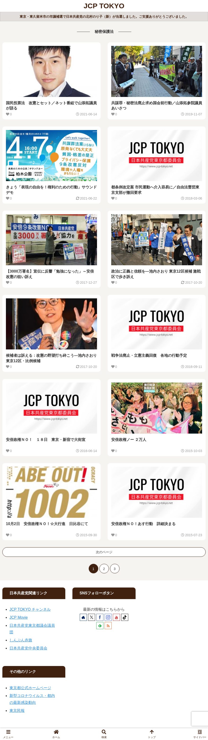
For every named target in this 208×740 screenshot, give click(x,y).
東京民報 (17, 711)
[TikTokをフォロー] (124, 617)
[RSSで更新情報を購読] (108, 625)
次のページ (104, 552)
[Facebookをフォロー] (99, 617)
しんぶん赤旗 (20, 640)
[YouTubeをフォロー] (116, 617)
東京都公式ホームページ (30, 688)
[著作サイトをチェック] (83, 617)
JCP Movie (18, 617)
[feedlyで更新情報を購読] (99, 625)
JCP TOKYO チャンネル (30, 609)
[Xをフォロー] (91, 617)
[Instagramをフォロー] (108, 617)
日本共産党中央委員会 (28, 648)
